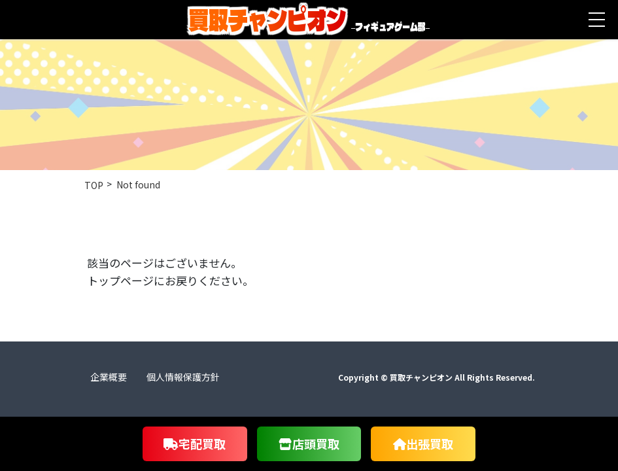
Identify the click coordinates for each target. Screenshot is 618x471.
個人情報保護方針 (183, 376)
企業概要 (108, 376)
